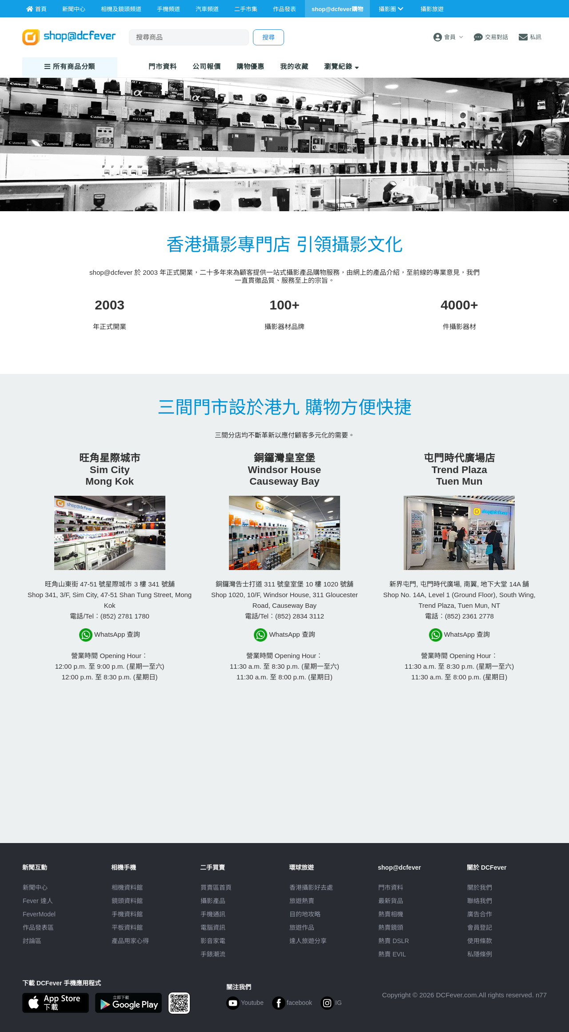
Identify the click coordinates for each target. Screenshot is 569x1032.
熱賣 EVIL (392, 954)
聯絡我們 (479, 900)
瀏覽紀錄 (341, 66)
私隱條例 (479, 954)
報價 (206, 66)
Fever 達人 (38, 900)
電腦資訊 (212, 927)
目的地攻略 (305, 914)
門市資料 (390, 887)
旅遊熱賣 (301, 900)
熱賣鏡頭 (390, 927)
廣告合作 (479, 914)
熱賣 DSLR (393, 940)
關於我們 (479, 887)
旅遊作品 (301, 927)
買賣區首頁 (216, 887)
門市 (162, 66)
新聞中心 (35, 887)
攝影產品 (212, 900)
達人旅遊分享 (308, 940)
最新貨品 (390, 900)
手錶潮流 (212, 954)
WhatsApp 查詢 (109, 635)
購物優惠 (250, 66)
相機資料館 (127, 887)
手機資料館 (127, 914)
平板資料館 (127, 927)
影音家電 (212, 940)
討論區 (32, 940)
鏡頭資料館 (127, 900)
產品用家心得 (130, 940)
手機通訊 (212, 914)
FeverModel (39, 914)
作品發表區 (38, 927)
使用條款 (479, 940)
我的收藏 (294, 66)
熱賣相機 (390, 914)
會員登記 (479, 927)
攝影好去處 (311, 887)
